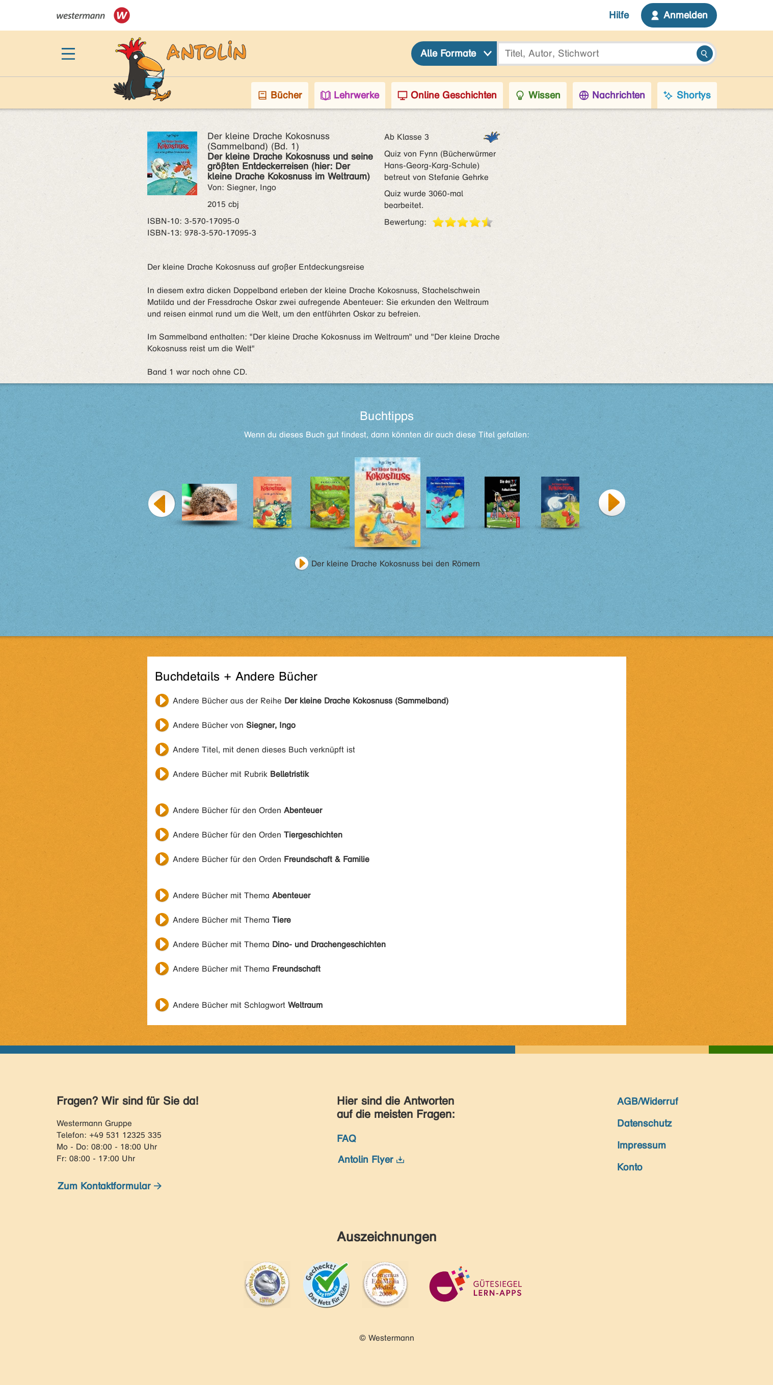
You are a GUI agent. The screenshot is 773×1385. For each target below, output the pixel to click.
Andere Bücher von (234, 725)
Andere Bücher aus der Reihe (310, 700)
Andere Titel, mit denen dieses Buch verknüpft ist (264, 749)
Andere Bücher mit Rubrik (241, 774)
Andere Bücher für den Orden (247, 810)
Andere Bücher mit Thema (241, 895)
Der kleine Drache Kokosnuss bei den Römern (395, 563)
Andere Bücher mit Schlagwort (248, 1005)
